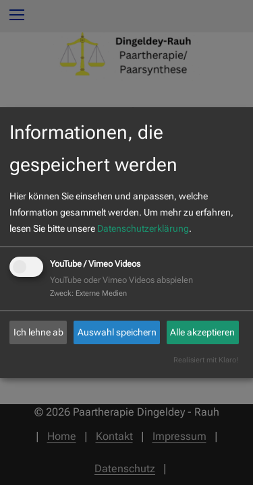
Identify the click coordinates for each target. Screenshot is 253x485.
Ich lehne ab (38, 332)
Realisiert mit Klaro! (205, 360)
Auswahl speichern (117, 332)
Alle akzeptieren (202, 332)
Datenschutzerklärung (143, 228)
